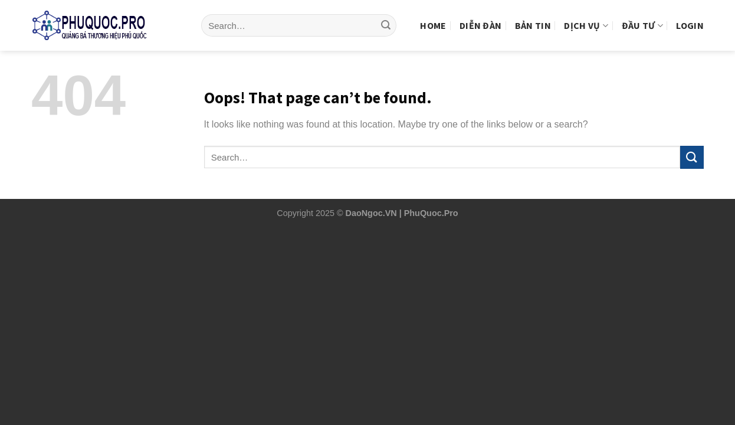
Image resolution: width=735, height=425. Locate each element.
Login (690, 16)
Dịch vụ (586, 16)
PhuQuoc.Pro (431, 213)
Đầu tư (642, 16)
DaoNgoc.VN (371, 213)
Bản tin (533, 16)
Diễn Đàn (481, 16)
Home (433, 16)
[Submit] (386, 16)
